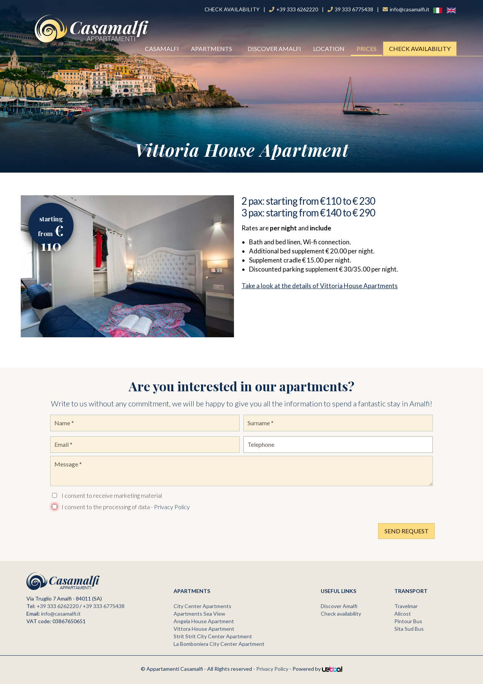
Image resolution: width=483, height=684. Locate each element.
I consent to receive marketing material (112, 495)
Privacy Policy (172, 506)
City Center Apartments (202, 606)
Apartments (213, 48)
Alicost (402, 613)
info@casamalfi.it (61, 613)
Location (329, 48)
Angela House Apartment (204, 621)
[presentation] (107, 529)
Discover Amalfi (274, 48)
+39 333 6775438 (104, 606)
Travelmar (406, 606)
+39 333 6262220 (57, 606)
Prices (367, 48)
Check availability (420, 48)
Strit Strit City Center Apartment (213, 636)
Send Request (407, 530)
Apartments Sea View (199, 613)
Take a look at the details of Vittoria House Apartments (320, 286)
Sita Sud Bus (409, 628)
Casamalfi (163, 48)
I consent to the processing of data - (126, 506)
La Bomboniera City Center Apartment (219, 644)
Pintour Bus (408, 621)
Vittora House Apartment (204, 628)
